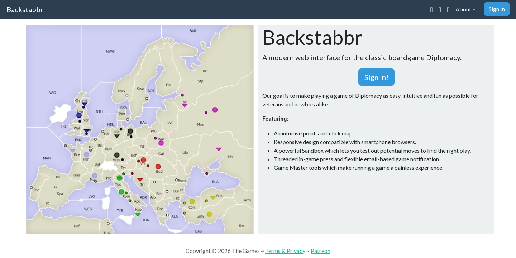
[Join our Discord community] (431, 9)
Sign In (497, 8)
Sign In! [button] (376, 77)
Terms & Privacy (285, 250)
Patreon (320, 250)
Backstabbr (24, 9)
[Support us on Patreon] (448, 9)
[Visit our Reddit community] (440, 9)
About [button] (463, 9)
